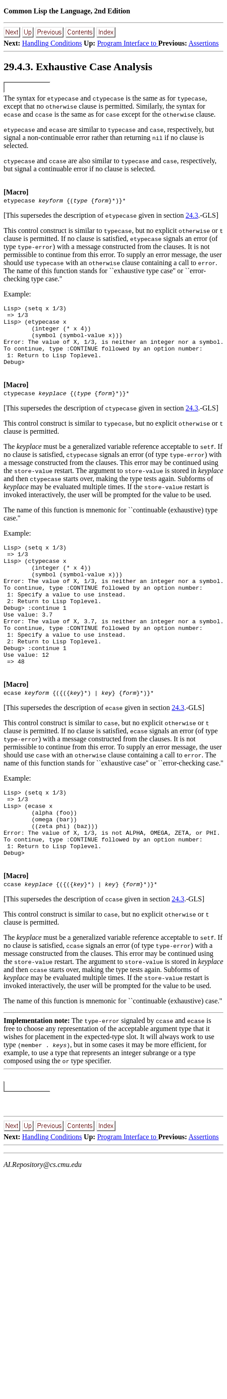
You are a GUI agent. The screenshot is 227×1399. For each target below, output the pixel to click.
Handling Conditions (52, 43)
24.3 (192, 215)
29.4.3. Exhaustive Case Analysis (78, 66)
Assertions (203, 43)
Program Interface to (127, 43)
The (9, 98)
